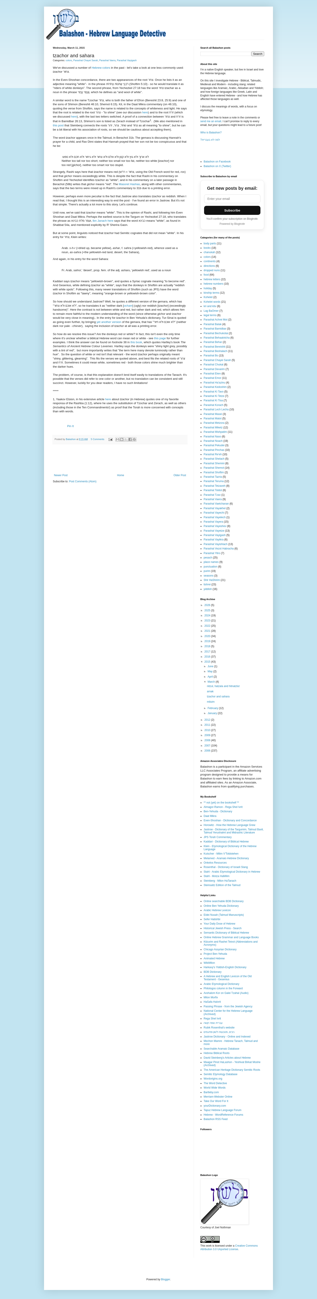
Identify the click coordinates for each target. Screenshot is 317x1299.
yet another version (109, 322)
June (211, 666)
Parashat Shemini (214, 463)
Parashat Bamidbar (215, 328)
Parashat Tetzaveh (214, 485)
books (207, 247)
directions (209, 265)
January (213, 713)
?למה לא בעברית (210, 139)
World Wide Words (215, 1087)
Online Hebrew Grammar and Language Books (231, 937)
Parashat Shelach (214, 458)
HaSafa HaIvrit (212, 1001)
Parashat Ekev (212, 373)
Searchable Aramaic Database (221, 1048)
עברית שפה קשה (213, 1022)
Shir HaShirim (212, 580)
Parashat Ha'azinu (214, 382)
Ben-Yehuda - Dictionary (218, 811)
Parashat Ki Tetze (214, 396)
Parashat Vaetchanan (216, 503)
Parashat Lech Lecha (216, 409)
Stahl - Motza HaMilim (216, 876)
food (206, 274)
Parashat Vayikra (214, 539)
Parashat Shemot (214, 467)
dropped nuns (212, 270)
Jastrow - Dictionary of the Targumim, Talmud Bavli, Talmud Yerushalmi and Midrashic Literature (234, 831)
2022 (208, 625)
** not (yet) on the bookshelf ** (221, 802)
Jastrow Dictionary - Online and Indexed (227, 1036)
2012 (208, 719)
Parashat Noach (213, 440)
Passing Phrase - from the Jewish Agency (228, 1006)
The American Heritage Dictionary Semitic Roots (232, 1069)
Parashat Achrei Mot (215, 319)
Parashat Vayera (213, 521)
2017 (208, 651)
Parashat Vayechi (214, 512)
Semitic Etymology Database (220, 1074)
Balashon (71, 439)
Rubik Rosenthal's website (219, 1027)
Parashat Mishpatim (215, 431)
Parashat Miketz (213, 427)
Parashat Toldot (213, 490)
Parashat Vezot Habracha (219, 548)
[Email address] (232, 199)
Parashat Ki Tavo (214, 391)
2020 (208, 636)
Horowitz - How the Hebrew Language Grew (229, 825)
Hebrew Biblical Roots (216, 1053)
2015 (208, 661)
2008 (208, 740)
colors (69, 60)
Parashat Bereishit (214, 346)
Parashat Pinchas (214, 449)
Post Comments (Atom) (82, 481)
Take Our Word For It (216, 1101)
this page (160, 338)
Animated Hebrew (214, 958)
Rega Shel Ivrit (212, 1018)
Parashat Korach (213, 405)
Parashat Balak (212, 324)
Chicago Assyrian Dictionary (220, 949)
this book (136, 342)
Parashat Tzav (212, 494)
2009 (208, 735)
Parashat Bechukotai (216, 333)
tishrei (207, 584)
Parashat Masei (213, 414)
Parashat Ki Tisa (213, 400)
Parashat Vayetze (214, 530)
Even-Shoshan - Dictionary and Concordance (230, 820)
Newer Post (61, 475)
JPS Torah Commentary (218, 837)
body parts (210, 243)
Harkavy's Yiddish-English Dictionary (225, 967)
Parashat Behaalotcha (217, 337)
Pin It (70, 426)
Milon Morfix (211, 997)
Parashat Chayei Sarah (85, 60)
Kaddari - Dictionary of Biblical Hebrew (226, 841)
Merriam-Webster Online (218, 1096)
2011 (208, 724)
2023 (208, 620)
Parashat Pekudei (214, 445)
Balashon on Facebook (217, 161)
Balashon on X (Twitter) (217, 166)
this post (58, 125)
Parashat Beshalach (215, 351)
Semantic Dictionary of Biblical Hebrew (226, 932)
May (210, 671)
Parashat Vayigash (127, 60)
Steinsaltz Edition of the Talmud (222, 885)
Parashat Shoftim (214, 472)
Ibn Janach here (102, 220)
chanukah (209, 252)
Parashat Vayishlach (216, 544)
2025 (208, 610)
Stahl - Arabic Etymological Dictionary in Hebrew (232, 871)
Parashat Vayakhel (215, 508)
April (211, 676)
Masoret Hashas (129, 184)
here (145, 112)
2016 (208, 656)
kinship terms (211, 292)
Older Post (179, 475)
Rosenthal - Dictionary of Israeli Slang (226, 867)
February (213, 708)
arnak (210, 691)
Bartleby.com (211, 1092)
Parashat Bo (211, 355)
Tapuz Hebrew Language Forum (222, 1110)
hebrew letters (212, 279)
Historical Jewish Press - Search (222, 928)
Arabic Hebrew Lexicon (217, 910)
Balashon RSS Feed (216, 1119)
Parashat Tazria (213, 476)
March (212, 681)
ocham (128, 305)
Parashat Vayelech (215, 517)
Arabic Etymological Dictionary (221, 984)
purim (207, 571)
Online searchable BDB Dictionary (223, 901)
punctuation (210, 566)
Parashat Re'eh (213, 454)
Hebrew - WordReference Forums (223, 1114)
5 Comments (97, 439)
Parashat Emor (212, 378)
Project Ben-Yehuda (215, 953)
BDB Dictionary (212, 971)
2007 (208, 745)
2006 (208, 750)
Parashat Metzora (214, 422)
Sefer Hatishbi (212, 919)
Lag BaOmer (211, 310)
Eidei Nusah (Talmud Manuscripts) (224, 914)
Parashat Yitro (212, 553)
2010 (208, 730)
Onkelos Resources (215, 862)
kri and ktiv (210, 306)
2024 (208, 615)
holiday (208, 288)
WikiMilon (209, 962)
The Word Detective (215, 1083)
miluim (211, 701)
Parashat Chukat (213, 364)
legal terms (210, 315)
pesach (208, 557)
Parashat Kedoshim (215, 387)
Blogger (165, 1279)
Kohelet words (212, 301)
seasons (209, 575)
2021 (208, 630)
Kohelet (208, 297)
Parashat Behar (213, 342)
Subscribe (232, 210)
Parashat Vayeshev (215, 526)
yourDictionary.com (215, 1105)
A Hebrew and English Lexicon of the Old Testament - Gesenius (228, 978)
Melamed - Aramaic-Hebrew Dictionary (226, 858)
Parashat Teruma (214, 481)
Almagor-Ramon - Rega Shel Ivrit (223, 807)
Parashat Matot (212, 418)
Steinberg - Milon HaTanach (220, 880)
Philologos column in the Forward (223, 988)
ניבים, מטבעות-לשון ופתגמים (219, 1032)
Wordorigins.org (213, 1078)
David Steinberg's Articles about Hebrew (227, 1057)
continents (210, 261)
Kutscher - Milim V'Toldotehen (221, 853)
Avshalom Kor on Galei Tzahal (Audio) (226, 993)
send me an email (210, 121)
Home (120, 475)
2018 (208, 646)
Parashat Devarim (214, 369)
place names (211, 562)
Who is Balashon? (211, 132)
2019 (208, 641)
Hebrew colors (101, 67)
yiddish (208, 589)
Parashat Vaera (107, 60)
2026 (208, 605)
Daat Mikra (210, 816)
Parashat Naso (212, 436)
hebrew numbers (213, 283)
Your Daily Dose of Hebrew (219, 923)
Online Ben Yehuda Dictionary (221, 905)
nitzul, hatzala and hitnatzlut (223, 686)
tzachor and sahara (218, 696)
